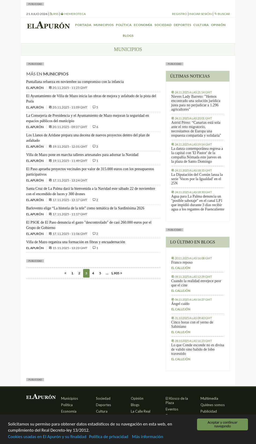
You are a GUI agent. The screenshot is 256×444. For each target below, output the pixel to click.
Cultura (201, 25)
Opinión (218, 25)
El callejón (180, 268)
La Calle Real (140, 411)
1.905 (114, 273)
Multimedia (209, 398)
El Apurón (35, 88)
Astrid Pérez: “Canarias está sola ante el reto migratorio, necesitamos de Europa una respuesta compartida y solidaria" (196, 129)
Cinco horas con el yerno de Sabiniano (192, 324)
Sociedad (163, 25)
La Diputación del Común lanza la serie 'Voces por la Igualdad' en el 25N (197, 179)
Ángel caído (180, 304)
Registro (179, 14)
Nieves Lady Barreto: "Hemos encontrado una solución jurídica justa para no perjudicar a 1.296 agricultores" (195, 102)
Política (124, 25)
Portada (83, 25)
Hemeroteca (73, 14)
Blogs (128, 36)
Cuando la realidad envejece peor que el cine (196, 283)
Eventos (172, 409)
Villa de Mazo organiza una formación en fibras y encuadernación (75, 242)
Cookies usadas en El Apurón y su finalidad (47, 437)
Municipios (104, 25)
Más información (147, 437)
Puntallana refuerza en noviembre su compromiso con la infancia (75, 82)
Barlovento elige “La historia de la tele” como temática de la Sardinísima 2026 (85, 208)
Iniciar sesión (200, 14)
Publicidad (209, 411)
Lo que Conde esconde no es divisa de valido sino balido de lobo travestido (197, 349)
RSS (54, 14)
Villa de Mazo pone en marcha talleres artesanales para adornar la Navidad (82, 155)
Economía (143, 25)
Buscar (222, 14)
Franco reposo (182, 262)
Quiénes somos (213, 405)
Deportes (182, 25)
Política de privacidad (108, 437)
